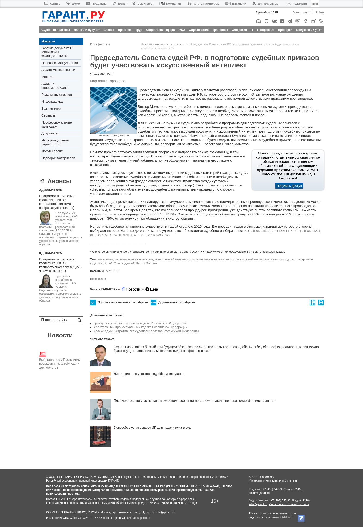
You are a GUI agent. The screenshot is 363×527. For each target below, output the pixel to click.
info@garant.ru (165, 512)
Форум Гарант (52, 151)
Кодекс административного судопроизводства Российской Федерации (146, 331)
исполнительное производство (209, 259)
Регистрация (301, 12)
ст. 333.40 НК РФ (161, 214)
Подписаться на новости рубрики (119, 302)
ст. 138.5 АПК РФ (103, 235)
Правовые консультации (59, 63)
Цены (119, 3)
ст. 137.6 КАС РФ (155, 235)
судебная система (257, 259)
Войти (320, 12)
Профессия (100, 44)
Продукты (96, 3)
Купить (52, 3)
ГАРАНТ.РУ (112, 271)
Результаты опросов (56, 94)
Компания (170, 3)
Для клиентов (265, 3)
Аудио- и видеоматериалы (54, 85)
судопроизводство (282, 259)
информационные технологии (134, 259)
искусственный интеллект (171, 259)
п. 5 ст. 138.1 (310, 231)
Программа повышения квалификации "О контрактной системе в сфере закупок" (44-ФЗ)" (57, 202)
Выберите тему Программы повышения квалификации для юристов (60, 360)
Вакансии (235, 3)
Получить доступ (289, 186)
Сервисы (48, 115)
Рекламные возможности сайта (289, 504)
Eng (315, 3)
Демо (73, 3)
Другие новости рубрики (173, 302)
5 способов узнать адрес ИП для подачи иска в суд (152, 427)
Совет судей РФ (124, 263)
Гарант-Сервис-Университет (130, 518)
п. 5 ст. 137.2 (129, 235)
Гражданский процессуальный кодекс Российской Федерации (140, 323)
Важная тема (51, 108)
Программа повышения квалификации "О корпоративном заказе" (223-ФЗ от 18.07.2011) (60, 265)
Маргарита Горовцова (107, 81)
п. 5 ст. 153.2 (259, 231)
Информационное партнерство (55, 142)
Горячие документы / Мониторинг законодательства (57, 52)
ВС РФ (108, 263)
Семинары (142, 3)
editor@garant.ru (259, 493)
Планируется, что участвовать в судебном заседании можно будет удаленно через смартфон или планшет (194, 400)
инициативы (105, 259)
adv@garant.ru (258, 504)
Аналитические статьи (58, 70)
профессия (237, 259)
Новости (48, 41)
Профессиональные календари (56, 124)
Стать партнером (203, 3)
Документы (49, 133)
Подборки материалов (58, 158)
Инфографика (52, 101)
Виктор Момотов (146, 263)
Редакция (297, 3)
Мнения (47, 77)
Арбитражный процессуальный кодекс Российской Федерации (140, 327)
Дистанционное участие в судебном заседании (149, 374)
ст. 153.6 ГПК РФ (285, 231)
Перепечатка (98, 279)
